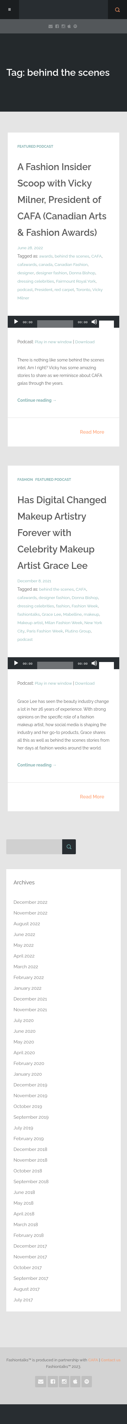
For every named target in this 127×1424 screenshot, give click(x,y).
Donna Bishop (83, 272)
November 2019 (30, 1095)
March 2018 (26, 1224)
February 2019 (28, 1138)
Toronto (84, 289)
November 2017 (30, 1257)
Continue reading (37, 400)
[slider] (55, 326)
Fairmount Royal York (77, 281)
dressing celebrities (36, 281)
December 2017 (30, 1246)
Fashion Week (86, 606)
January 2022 (27, 988)
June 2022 (24, 934)
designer (25, 272)
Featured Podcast (35, 146)
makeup (93, 614)
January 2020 (28, 1074)
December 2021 (30, 999)
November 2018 (30, 1160)
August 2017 (26, 1289)
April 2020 (24, 1052)
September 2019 (31, 1117)
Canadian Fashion (72, 264)
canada (46, 264)
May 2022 (23, 945)
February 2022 (29, 977)
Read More (92, 432)
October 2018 (28, 1171)
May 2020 (24, 1042)
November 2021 (30, 1009)
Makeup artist (30, 622)
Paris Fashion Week (45, 631)
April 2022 (24, 956)
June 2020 (24, 1031)
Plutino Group (78, 631)
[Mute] (94, 325)
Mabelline (73, 614)
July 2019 (23, 1128)
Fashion (25, 480)
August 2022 (27, 923)
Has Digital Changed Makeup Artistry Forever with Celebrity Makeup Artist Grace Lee (63, 532)
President (44, 289)
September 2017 (31, 1278)
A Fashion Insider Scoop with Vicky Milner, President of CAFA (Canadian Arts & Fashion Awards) (63, 199)
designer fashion (52, 272)
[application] (63, 323)
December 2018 (30, 1149)
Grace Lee (52, 614)
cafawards (27, 264)
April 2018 (24, 1214)
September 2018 (31, 1181)
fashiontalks (28, 614)
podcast (25, 289)
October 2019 (28, 1106)
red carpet (65, 289)
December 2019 (30, 1085)
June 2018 (24, 1192)
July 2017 (23, 1300)
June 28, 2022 (30, 247)
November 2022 (30, 913)
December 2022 (30, 902)
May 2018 (23, 1203)
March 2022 (26, 966)
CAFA (97, 256)
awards (46, 256)
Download (85, 341)
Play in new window (53, 341)
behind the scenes (72, 256)
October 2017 (28, 1267)
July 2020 (23, 1020)
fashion (64, 606)
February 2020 (29, 1063)
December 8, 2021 (34, 580)
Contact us (110, 1360)
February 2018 (28, 1235)
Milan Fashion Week (65, 622)
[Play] (16, 325)
